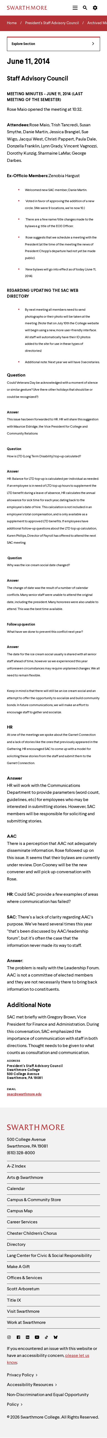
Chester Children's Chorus (32, 1233)
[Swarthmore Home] (36, 1128)
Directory (16, 1245)
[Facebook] (18, 1338)
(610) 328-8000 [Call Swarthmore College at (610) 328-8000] (21, 1153)
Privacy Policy (22, 1375)
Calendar (16, 1189)
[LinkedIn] (28, 1338)
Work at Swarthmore (26, 1323)
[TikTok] (46, 1338)
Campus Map (20, 1211)
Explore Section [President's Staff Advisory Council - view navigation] (53, 44)
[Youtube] (37, 1338)
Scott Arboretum (23, 1289)
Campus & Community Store (34, 1200)
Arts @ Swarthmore (25, 1178)
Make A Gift (18, 1267)
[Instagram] (10, 1338)
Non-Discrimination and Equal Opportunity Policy (48, 1401)
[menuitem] (75, 8)
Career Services (22, 1222)
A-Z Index (16, 1166)
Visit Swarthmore (23, 1311)
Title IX (14, 1300)
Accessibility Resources (32, 1385)
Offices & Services (24, 1278)
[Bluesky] (55, 1338)
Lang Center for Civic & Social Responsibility (49, 1256)
